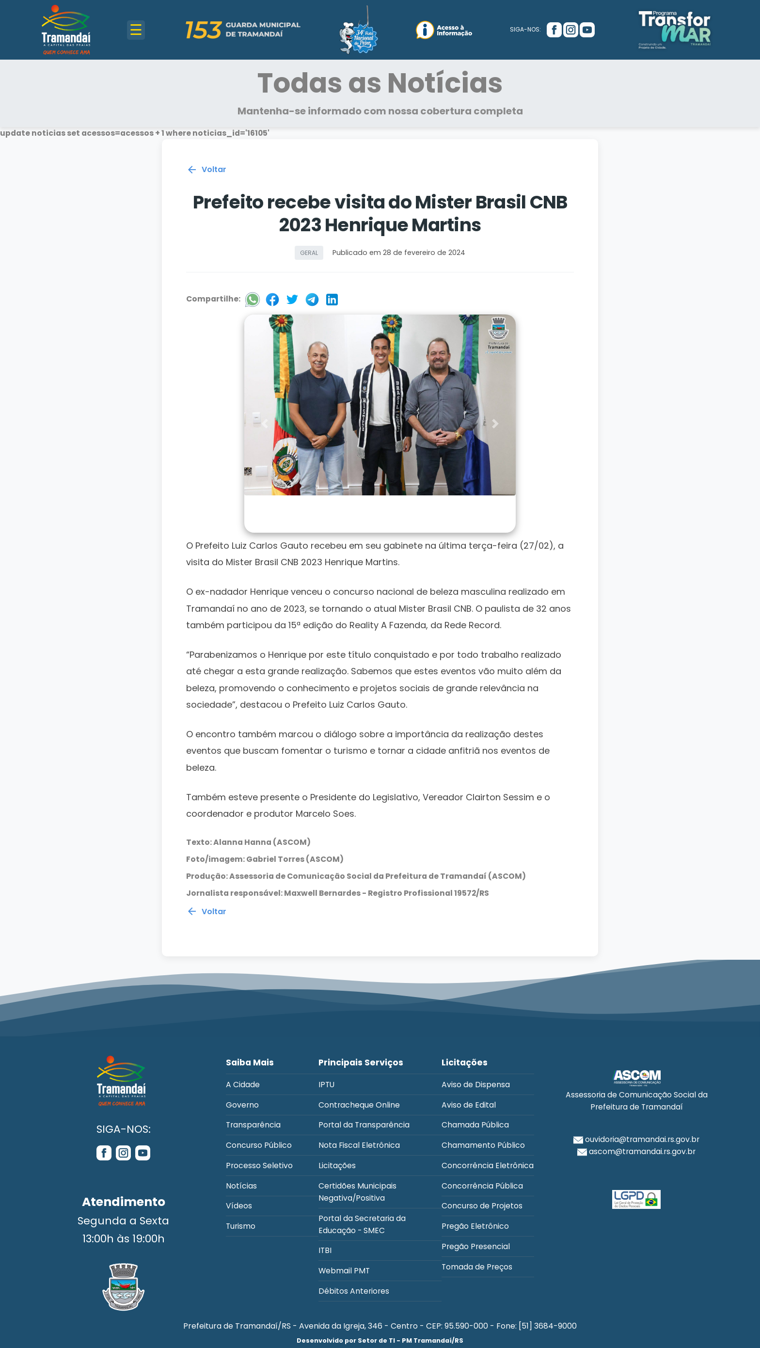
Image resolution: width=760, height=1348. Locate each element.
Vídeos (239, 1206)
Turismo (240, 1226)
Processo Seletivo (259, 1165)
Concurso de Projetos (482, 1206)
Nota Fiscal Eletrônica (359, 1145)
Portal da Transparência (364, 1125)
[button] (264, 426)
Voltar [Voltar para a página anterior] (206, 172)
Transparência (253, 1125)
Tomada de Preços (477, 1267)
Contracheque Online (359, 1105)
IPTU (326, 1084)
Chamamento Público (483, 1145)
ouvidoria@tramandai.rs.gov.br (636, 1139)
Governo (242, 1105)
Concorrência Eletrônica (488, 1165)
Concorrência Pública (482, 1186)
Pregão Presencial (476, 1246)
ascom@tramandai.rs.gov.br (636, 1151)
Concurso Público (259, 1145)
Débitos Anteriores (353, 1291)
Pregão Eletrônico (475, 1226)
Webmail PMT (344, 1271)
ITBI (325, 1250)
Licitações (337, 1165)
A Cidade (243, 1084)
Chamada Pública (475, 1125)
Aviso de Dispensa (476, 1084)
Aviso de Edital (469, 1105)
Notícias (241, 1186)
